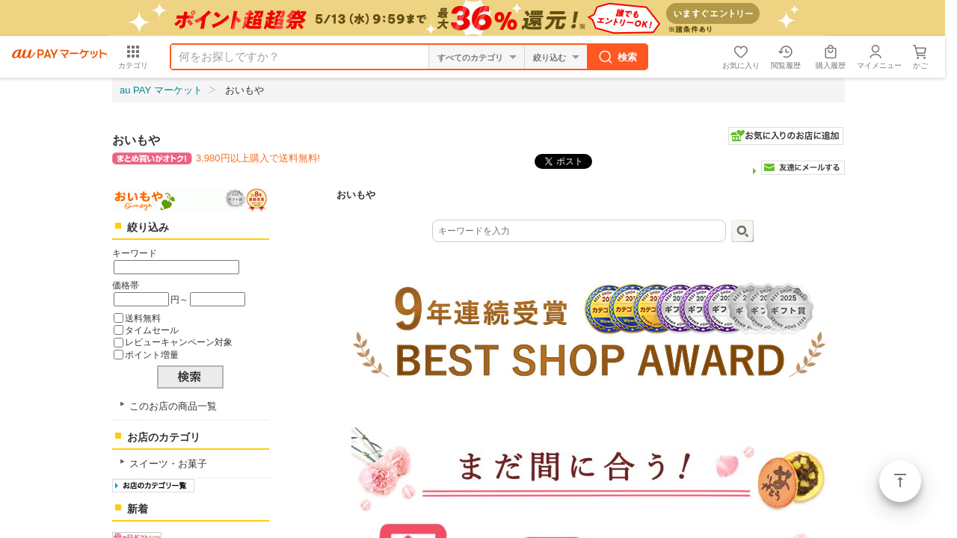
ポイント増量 (152, 354)
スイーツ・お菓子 (168, 463)
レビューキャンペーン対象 (179, 342)
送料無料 (143, 318)
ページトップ (900, 481)
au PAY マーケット (161, 90)
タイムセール (152, 330)
